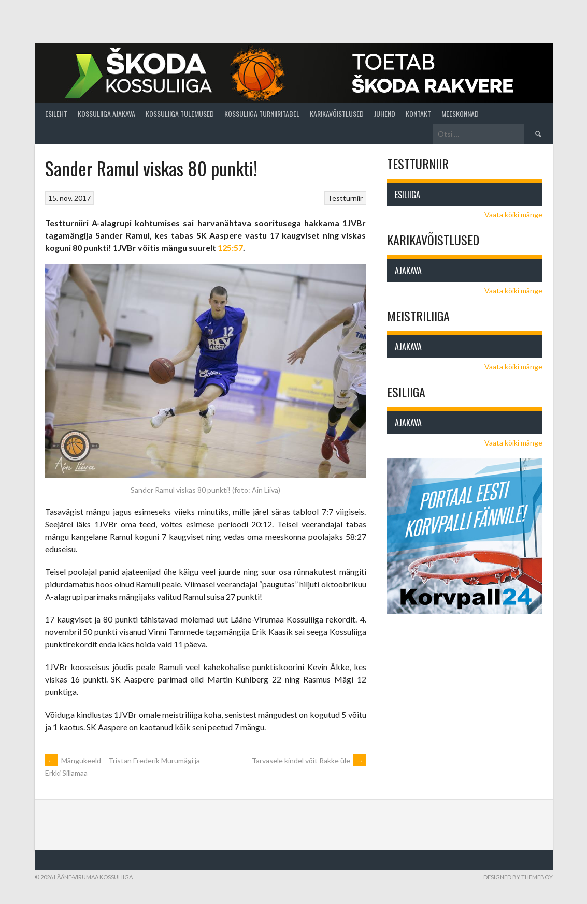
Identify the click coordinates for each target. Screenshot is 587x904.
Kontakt (418, 113)
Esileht (56, 113)
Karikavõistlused (337, 113)
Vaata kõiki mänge (513, 214)
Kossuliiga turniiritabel (261, 113)
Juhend (384, 113)
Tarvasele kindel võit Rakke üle (309, 760)
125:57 (230, 248)
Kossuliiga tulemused (180, 113)
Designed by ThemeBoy (518, 876)
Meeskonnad (460, 113)
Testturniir (345, 198)
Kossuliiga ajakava (106, 113)
